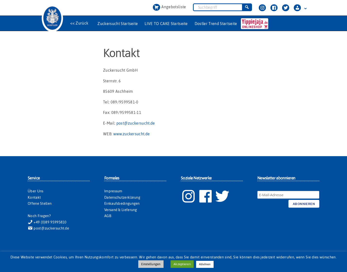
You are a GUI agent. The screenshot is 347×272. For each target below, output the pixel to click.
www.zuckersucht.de (131, 134)
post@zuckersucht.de (135, 123)
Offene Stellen (40, 203)
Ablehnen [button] (205, 264)
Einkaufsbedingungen (122, 203)
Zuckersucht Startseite (117, 23)
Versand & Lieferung (120, 210)
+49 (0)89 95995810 (47, 222)
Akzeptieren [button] (182, 264)
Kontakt (34, 197)
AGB (107, 216)
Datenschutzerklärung (122, 197)
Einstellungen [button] (150, 264)
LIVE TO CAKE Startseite (166, 23)
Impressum (113, 191)
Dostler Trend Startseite (216, 23)
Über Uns (35, 191)
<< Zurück (79, 23)
